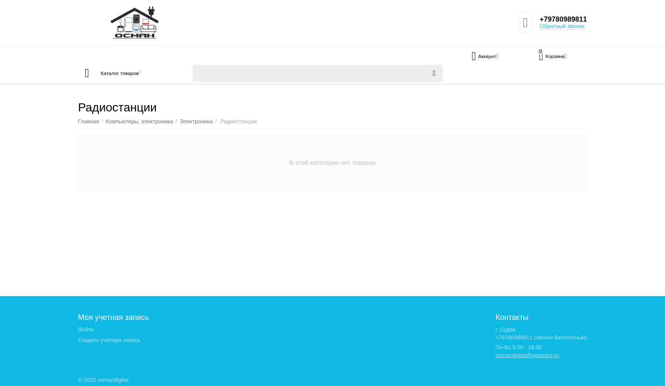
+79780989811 (561, 19)
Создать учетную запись (109, 340)
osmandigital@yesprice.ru (527, 355)
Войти (85, 329)
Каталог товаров (128, 73)
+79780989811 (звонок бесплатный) (541, 337)
